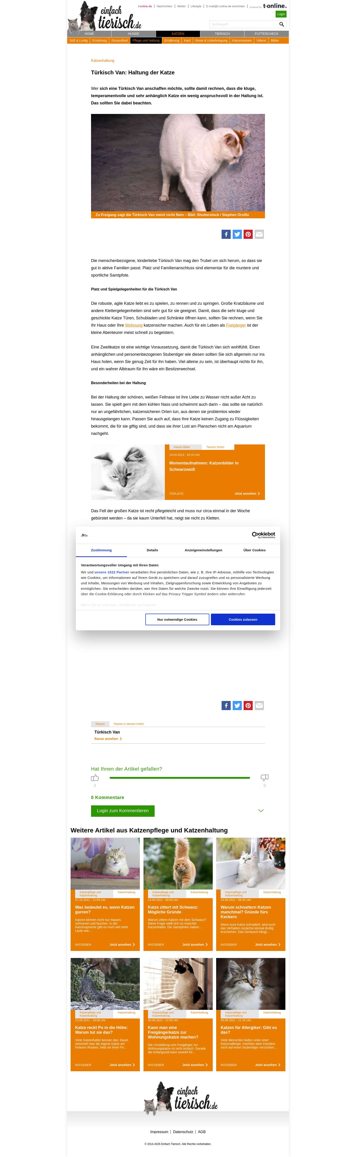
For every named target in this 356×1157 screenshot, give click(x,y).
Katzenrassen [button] (242, 40)
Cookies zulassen (243, 619)
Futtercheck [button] (267, 33)
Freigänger (236, 325)
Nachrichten (164, 6)
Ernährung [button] (171, 40)
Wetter (181, 6)
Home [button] (89, 33)
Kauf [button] (187, 40)
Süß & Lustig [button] (78, 40)
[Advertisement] (178, 638)
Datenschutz (183, 1132)
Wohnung (134, 325)
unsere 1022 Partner (111, 572)
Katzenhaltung (102, 61)
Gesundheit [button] (119, 40)
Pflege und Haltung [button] (146, 40)
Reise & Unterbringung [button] (211, 40)
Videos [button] (261, 40)
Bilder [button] (275, 40)
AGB (202, 1132)
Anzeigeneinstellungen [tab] (203, 550)
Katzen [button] (178, 33)
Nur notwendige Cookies (177, 619)
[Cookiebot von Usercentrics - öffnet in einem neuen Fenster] (255, 535)
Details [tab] (152, 550)
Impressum (159, 1132)
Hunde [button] (133, 33)
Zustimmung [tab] (101, 550)
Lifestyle (196, 6)
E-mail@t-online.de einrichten (225, 6)
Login (281, 14)
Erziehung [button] (99, 40)
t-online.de (145, 6)
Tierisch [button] (222, 33)
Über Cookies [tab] (255, 550)
